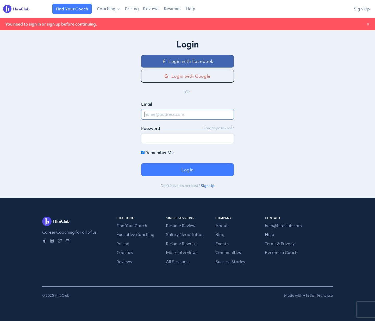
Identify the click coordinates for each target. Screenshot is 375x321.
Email (146, 104)
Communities (228, 252)
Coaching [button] (106, 8)
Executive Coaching (135, 234)
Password (150, 128)
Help (190, 8)
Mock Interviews (181, 252)
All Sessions (177, 261)
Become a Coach (281, 252)
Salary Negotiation (185, 234)
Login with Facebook (188, 61)
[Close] (368, 24)
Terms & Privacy (280, 243)
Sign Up (362, 8)
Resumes (173, 8)
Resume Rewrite (181, 243)
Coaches (124, 252)
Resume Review (180, 225)
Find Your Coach (72, 8)
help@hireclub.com (283, 225)
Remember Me (157, 152)
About (221, 225)
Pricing (132, 8)
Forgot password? (219, 127)
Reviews (151, 8)
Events (222, 243)
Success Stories (230, 261)
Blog (219, 234)
